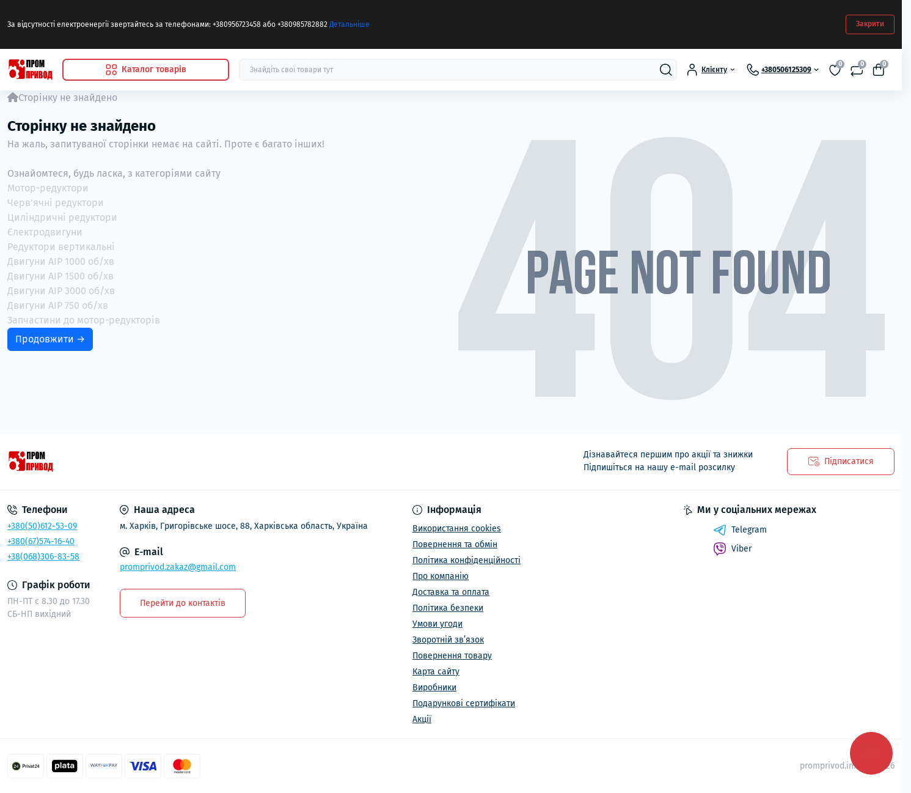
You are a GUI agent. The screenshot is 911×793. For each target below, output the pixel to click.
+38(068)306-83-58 (43, 556)
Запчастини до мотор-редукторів (83, 320)
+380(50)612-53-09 (42, 526)
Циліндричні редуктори (62, 217)
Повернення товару (452, 656)
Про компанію (440, 576)
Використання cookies (456, 528)
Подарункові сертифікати (463, 703)
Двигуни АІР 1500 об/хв (60, 276)
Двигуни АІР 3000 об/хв (61, 291)
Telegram (740, 530)
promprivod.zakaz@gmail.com (178, 567)
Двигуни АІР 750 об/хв (57, 305)
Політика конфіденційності (466, 560)
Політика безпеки (447, 608)
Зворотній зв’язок (448, 640)
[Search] (666, 70)
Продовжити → (50, 339)
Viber (732, 549)
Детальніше (349, 24)
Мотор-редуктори (48, 188)
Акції (421, 719)
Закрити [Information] (870, 24)
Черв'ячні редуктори (55, 202)
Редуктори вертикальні (61, 247)
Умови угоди (437, 624)
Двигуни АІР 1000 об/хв (60, 261)
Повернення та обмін (454, 544)
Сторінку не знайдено (67, 97)
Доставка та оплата (450, 592)
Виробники (434, 687)
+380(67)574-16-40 (41, 541)
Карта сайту (435, 671)
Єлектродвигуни (44, 232)
